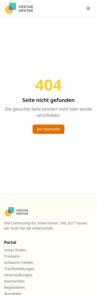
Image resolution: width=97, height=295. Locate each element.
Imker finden (15, 250)
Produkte (12, 256)
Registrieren (14, 287)
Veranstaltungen (18, 274)
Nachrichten (14, 281)
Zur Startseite (48, 129)
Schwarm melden (19, 262)
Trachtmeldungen (19, 268)
